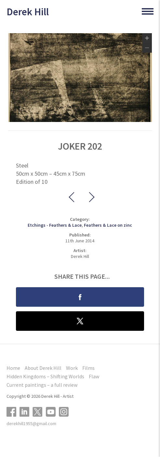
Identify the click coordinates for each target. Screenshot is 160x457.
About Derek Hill (43, 368)
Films (88, 368)
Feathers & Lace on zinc (108, 225)
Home (13, 368)
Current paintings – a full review (42, 385)
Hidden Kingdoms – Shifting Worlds (45, 376)
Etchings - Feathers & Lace (55, 225)
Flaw (94, 376)
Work (72, 368)
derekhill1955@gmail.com (31, 423)
